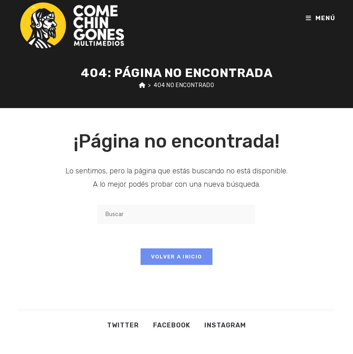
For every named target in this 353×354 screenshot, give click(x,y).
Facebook (171, 325)
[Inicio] (142, 85)
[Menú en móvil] (320, 18)
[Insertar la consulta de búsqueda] (176, 214)
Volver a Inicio (176, 257)
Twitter (123, 325)
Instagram (225, 325)
